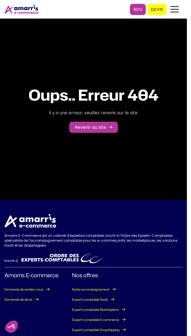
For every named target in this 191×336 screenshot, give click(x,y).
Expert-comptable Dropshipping (95, 330)
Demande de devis (18, 299)
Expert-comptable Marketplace (95, 309)
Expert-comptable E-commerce (95, 319)
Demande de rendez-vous (23, 289)
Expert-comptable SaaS (90, 299)
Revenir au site (90, 127)
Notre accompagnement (90, 289)
